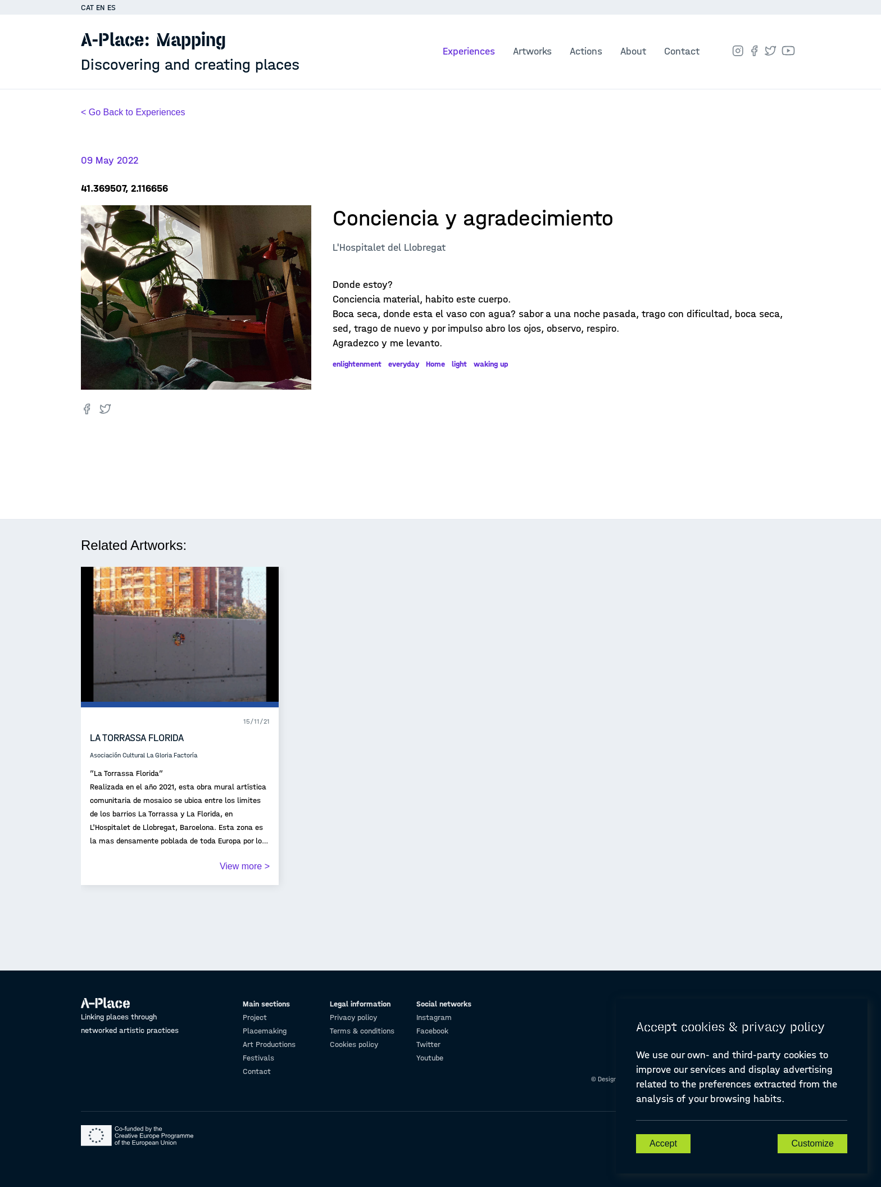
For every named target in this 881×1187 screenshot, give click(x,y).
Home (435, 364)
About (633, 51)
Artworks (532, 51)
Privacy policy (353, 1017)
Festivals (258, 1058)
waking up (491, 364)
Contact (682, 51)
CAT (87, 7)
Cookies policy (354, 1044)
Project (255, 1017)
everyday (403, 364)
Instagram (434, 1017)
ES (111, 7)
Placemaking (265, 1031)
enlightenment (357, 364)
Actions (586, 51)
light (459, 364)
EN (100, 7)
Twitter (428, 1044)
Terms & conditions (362, 1031)
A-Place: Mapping (190, 51)
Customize (812, 1143)
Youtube (429, 1058)
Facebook (432, 1031)
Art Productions (269, 1044)
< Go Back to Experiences (133, 112)
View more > (245, 866)
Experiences (469, 51)
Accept (663, 1143)
